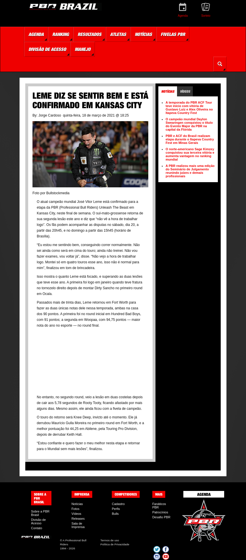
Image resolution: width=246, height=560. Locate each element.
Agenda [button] (36, 34)
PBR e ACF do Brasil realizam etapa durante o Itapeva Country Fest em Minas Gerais (190, 139)
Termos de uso (109, 540)
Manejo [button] (83, 49)
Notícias (77, 504)
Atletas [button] (118, 34)
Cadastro (118, 504)
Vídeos (76, 513)
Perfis (116, 509)
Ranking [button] (60, 34)
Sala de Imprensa (78, 525)
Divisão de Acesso (38, 521)
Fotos (76, 509)
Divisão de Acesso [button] (47, 49)
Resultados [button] (89, 34)
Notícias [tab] (167, 91)
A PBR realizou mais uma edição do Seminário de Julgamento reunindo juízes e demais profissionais (190, 171)
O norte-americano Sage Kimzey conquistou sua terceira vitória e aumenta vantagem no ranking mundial (190, 154)
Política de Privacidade (114, 544)
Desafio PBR (161, 517)
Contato (36, 528)
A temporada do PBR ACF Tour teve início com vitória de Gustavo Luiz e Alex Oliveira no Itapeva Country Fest (189, 108)
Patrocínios (160, 512)
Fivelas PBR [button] (173, 34)
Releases (78, 518)
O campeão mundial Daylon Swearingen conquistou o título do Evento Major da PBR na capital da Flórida (189, 124)
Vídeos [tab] (185, 91)
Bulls (115, 513)
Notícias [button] (143, 34)
